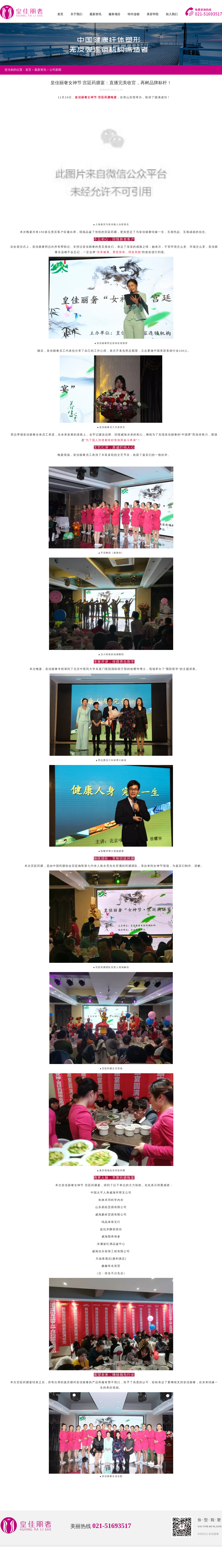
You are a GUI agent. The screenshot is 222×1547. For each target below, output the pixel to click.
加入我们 (172, 14)
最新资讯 (95, 14)
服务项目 (114, 14)
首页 (60, 14)
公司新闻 (55, 69)
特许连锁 (133, 14)
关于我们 (76, 14)
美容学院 (153, 14)
